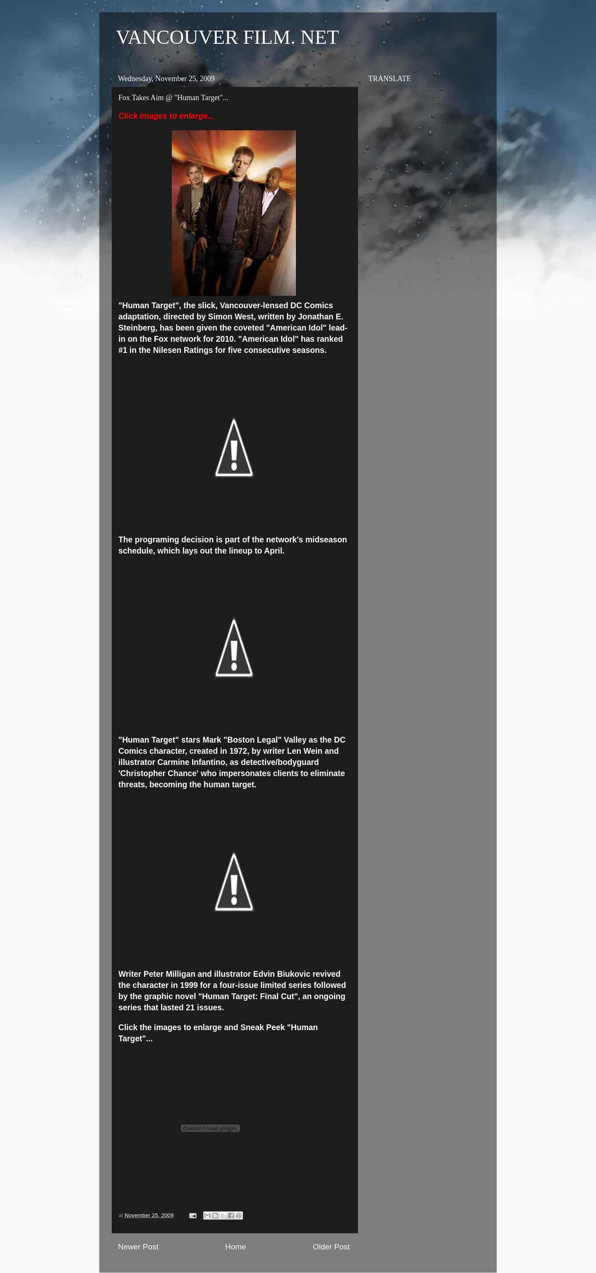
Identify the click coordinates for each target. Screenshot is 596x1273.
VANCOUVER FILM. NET (227, 37)
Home (235, 1246)
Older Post (331, 1246)
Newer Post (138, 1246)
